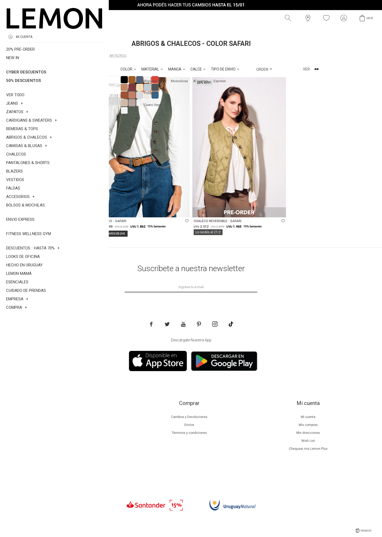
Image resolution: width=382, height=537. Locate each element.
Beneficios (70, 425)
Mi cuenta (308, 417)
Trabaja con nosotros (70, 472)
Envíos (189, 425)
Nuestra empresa (70, 417)
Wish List (308, 441)
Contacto (70, 464)
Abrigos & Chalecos (46, 56)
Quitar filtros (114, 56)
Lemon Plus (70, 433)
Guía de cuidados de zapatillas (70, 449)
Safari (82, 56)
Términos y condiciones (189, 433)
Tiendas (70, 457)
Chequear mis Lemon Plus (308, 449)
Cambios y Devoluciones (189, 417)
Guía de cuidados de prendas (70, 441)
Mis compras (308, 425)
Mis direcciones (308, 433)
